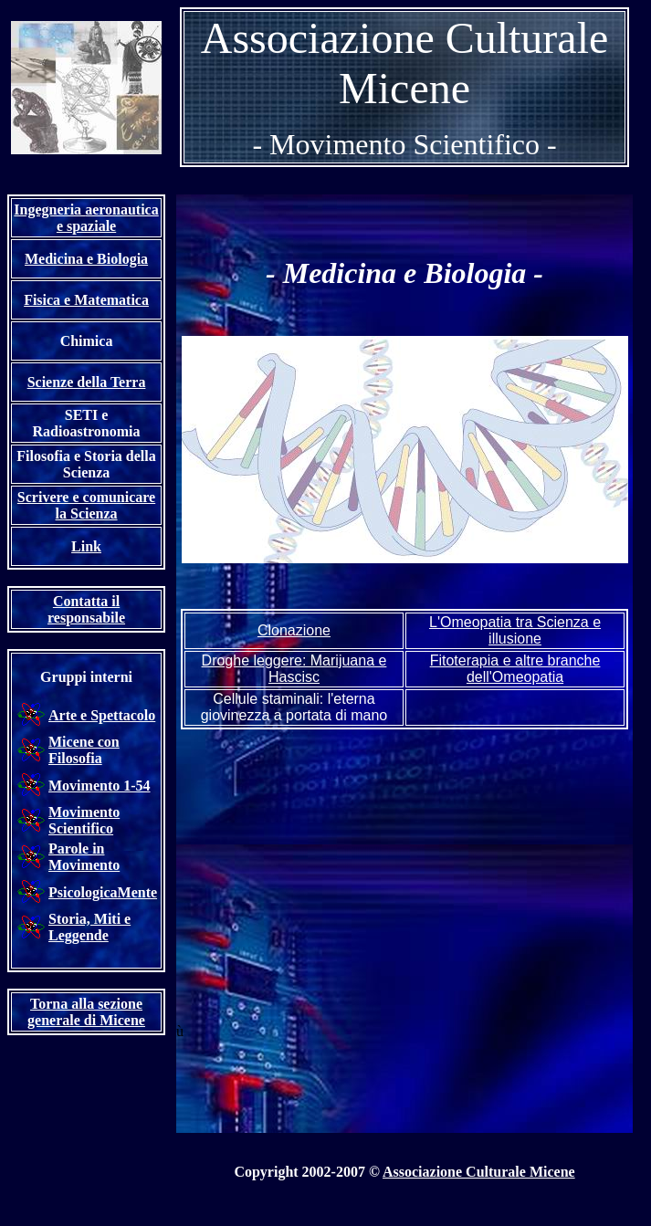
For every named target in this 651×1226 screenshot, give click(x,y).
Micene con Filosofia (84, 750)
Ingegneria (86, 218)
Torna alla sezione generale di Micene (86, 1012)
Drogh (294, 669)
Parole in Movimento (84, 857)
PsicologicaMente (102, 892)
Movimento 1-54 (99, 785)
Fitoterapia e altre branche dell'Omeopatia (515, 669)
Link (86, 546)
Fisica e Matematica (86, 300)
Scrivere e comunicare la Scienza (86, 505)
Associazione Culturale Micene (479, 1171)
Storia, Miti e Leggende (89, 927)
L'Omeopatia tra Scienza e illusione (515, 630)
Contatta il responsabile (86, 609)
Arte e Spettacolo (101, 715)
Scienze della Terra (86, 382)
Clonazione (294, 630)
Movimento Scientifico (84, 820)
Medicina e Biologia (86, 259)
